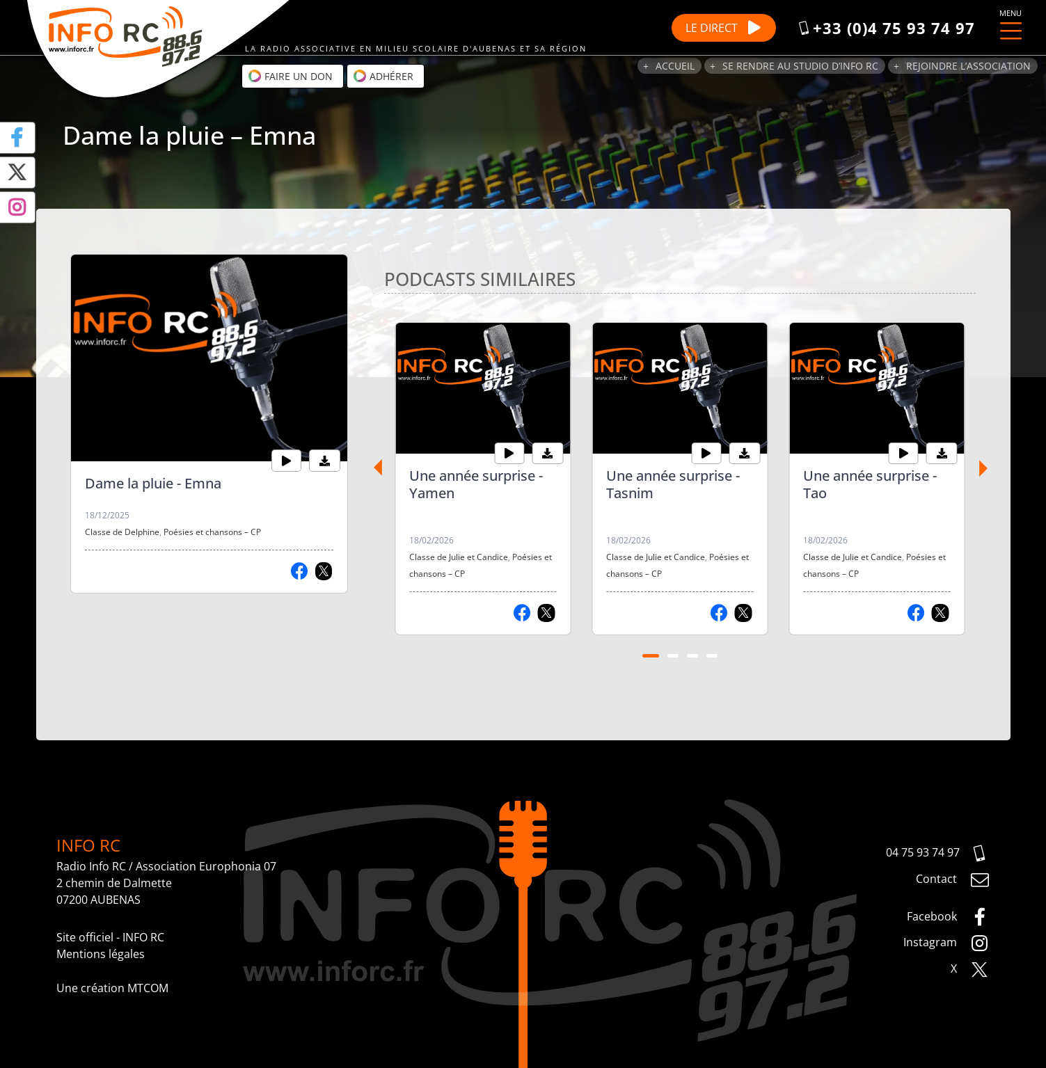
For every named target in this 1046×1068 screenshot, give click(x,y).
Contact (953, 880)
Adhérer (383, 76)
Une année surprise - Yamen (476, 484)
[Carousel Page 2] (673, 656)
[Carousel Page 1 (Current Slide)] (650, 656)
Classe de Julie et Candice (458, 557)
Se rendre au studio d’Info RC (800, 65)
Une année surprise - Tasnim (673, 484)
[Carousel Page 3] (692, 656)
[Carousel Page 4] (712, 656)
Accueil (675, 65)
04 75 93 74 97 (938, 854)
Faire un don (290, 76)
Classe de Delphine (122, 532)
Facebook (948, 917)
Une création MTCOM (112, 988)
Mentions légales (100, 954)
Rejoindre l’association (968, 65)
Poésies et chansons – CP (212, 532)
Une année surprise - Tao (870, 484)
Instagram (946, 943)
